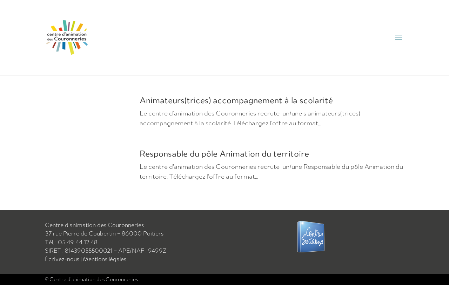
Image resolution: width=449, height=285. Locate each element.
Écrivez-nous (63, 259)
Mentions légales (104, 259)
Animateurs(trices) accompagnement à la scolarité (236, 100)
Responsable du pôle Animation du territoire (224, 153)
